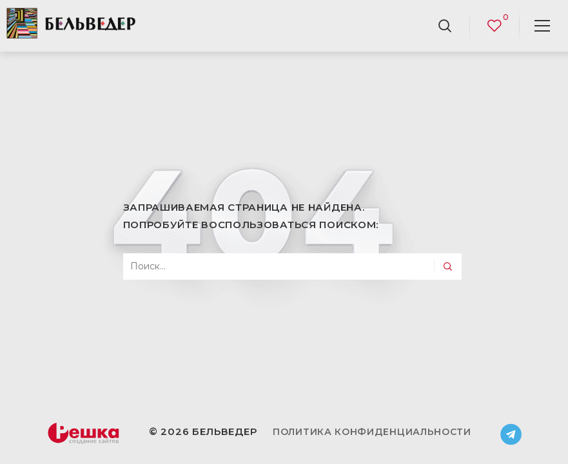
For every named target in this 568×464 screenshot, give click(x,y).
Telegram (511, 434)
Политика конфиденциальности (372, 432)
